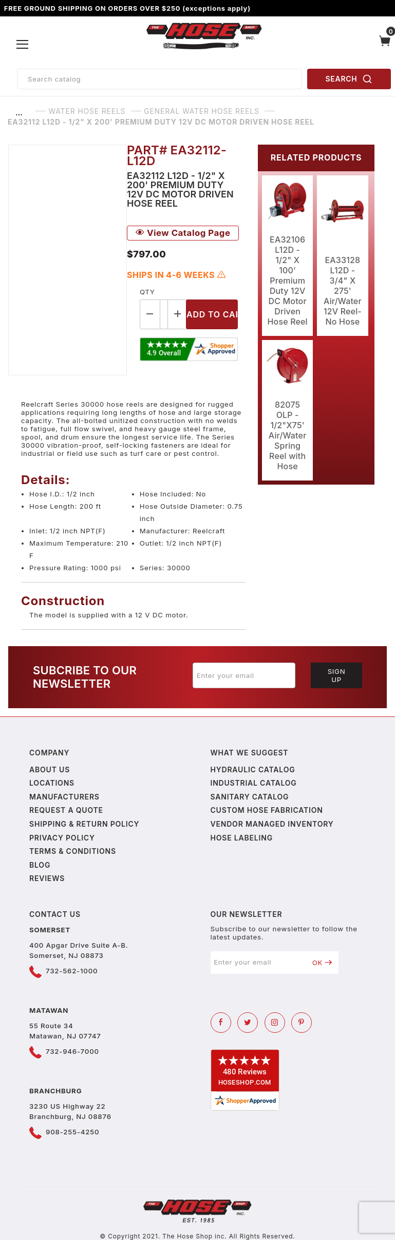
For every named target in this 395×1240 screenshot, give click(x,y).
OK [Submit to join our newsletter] (322, 962)
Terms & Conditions (72, 851)
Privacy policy (62, 837)
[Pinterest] (301, 1022)
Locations (51, 782)
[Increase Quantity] (178, 314)
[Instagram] (275, 1022)
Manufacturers (64, 796)
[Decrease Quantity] (150, 314)
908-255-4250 (72, 1132)
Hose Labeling (242, 837)
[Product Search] (159, 79)
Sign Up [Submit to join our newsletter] (337, 675)
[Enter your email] (244, 675)
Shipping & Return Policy (84, 823)
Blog (39, 865)
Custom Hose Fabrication (267, 810)
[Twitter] (247, 1022)
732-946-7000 (72, 1051)
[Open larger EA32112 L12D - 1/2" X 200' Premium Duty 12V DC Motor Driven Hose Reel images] (67, 260)
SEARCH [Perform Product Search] (349, 79)
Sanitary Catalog (250, 796)
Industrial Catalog (254, 782)
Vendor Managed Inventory (272, 823)
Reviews (47, 878)
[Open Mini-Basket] (385, 44)
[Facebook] (221, 1022)
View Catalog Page (183, 233)
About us (49, 769)
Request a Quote (66, 810)
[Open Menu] (23, 44)
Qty (147, 292)
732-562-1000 (72, 971)
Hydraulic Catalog (253, 769)
